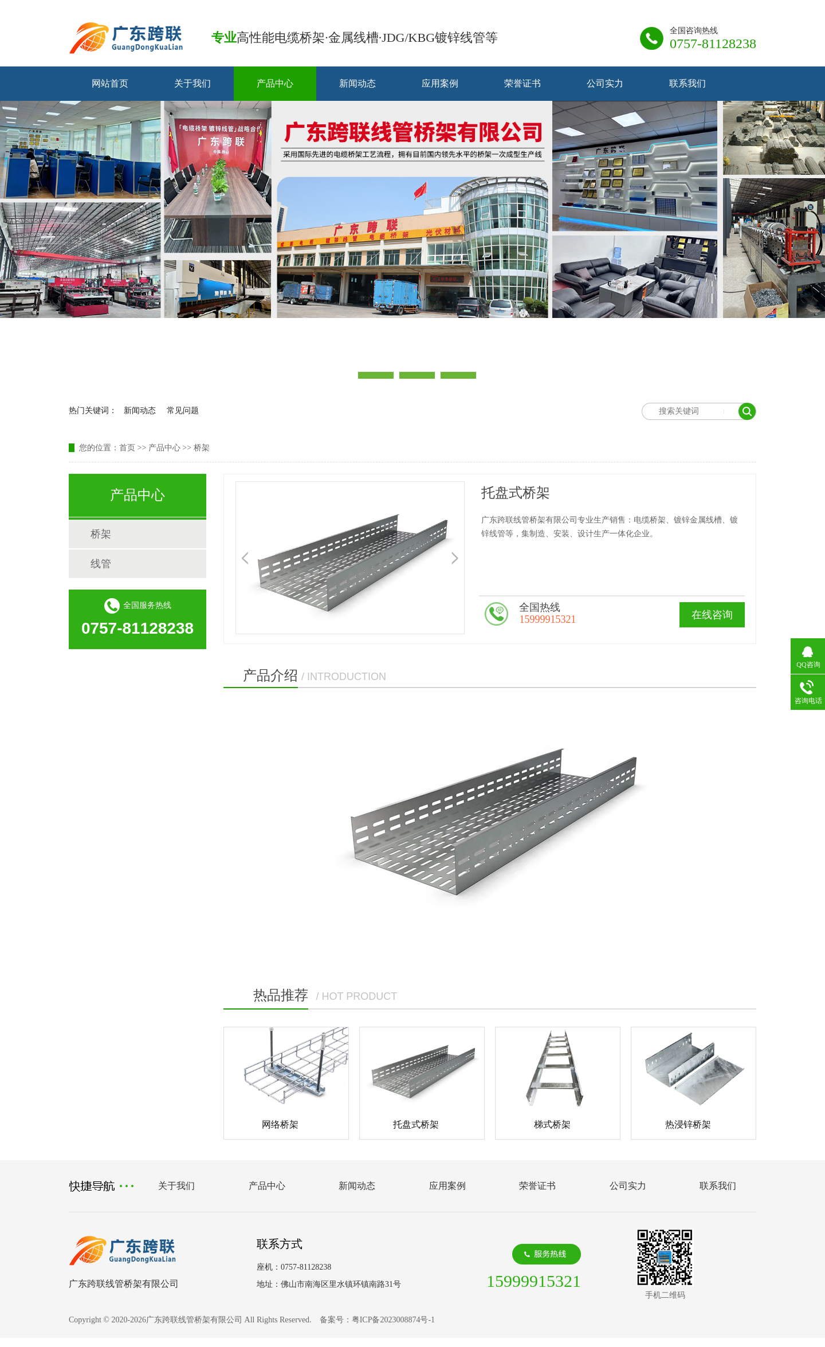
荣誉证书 (522, 83)
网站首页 (110, 83)
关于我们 (192, 83)
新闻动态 (357, 83)
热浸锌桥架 (688, 1124)
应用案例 (440, 83)
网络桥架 (280, 1124)
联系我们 (687, 83)
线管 (101, 564)
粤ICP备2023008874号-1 (394, 1319)
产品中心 (275, 83)
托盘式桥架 (416, 1124)
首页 (127, 447)
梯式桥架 (552, 1124)
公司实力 (605, 83)
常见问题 (183, 410)
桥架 (202, 447)
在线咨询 (712, 615)
